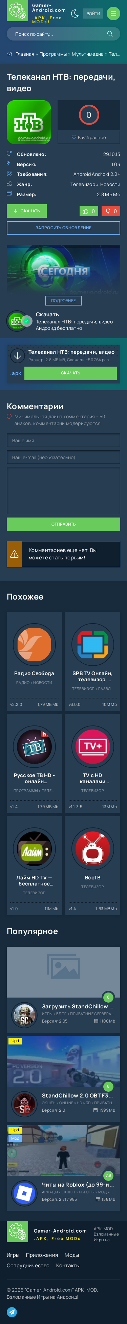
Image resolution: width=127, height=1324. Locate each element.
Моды (72, 1255)
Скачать (30, 211)
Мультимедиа (88, 54)
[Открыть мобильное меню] (113, 13)
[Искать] (110, 34)
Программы (53, 54)
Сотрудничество (28, 1265)
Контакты (68, 1265)
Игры (13, 1255)
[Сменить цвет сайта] (75, 13)
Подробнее (63, 300)
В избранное (92, 137)
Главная (25, 54)
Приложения (42, 1255)
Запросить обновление (63, 228)
